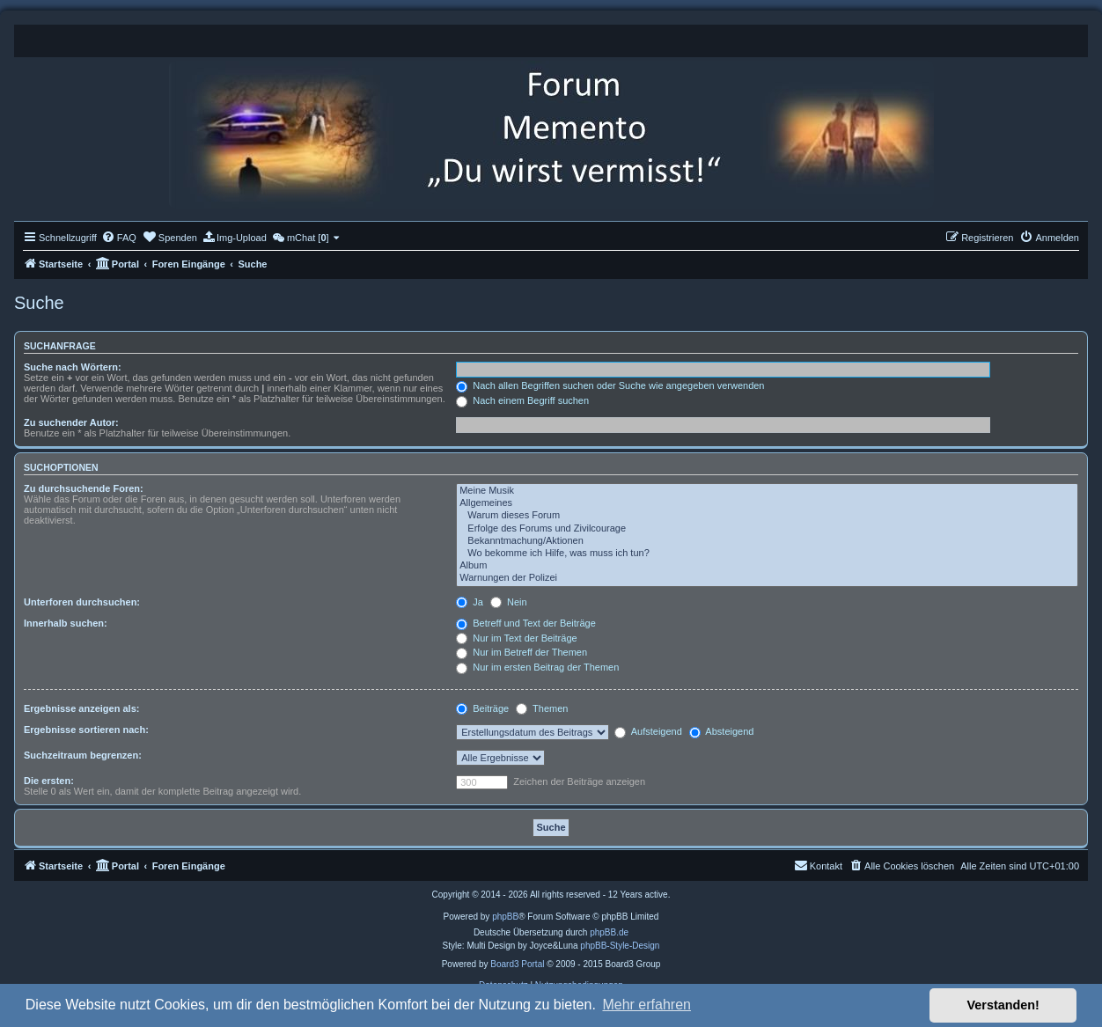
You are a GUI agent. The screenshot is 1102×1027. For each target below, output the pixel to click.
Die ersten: (49, 780)
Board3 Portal (517, 964)
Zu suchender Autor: (71, 422)
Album (767, 566)
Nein (508, 602)
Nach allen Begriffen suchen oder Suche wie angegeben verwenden (610, 385)
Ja (469, 602)
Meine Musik (767, 491)
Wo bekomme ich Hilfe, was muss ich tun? (767, 553)
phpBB (505, 916)
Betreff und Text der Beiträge (526, 623)
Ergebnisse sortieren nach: (86, 729)
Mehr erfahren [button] (646, 1004)
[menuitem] (118, 237)
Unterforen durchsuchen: (82, 602)
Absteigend (721, 731)
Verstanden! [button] (1003, 1005)
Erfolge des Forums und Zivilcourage (767, 529)
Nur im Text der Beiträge (516, 638)
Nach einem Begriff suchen (522, 400)
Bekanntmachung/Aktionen (767, 541)
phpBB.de (609, 932)
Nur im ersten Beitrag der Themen (537, 667)
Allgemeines (767, 503)
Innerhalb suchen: (65, 623)
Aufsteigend (648, 731)
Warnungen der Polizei (767, 578)
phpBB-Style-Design (619, 945)
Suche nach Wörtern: (72, 367)
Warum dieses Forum (767, 516)
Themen (542, 708)
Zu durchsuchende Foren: (83, 488)
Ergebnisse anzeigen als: (81, 708)
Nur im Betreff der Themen (521, 652)
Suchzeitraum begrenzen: (83, 755)
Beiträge (482, 708)
